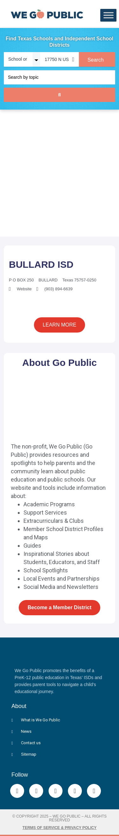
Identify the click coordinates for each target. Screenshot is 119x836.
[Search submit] (59, 95)
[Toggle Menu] (108, 15)
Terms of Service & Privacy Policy (59, 828)
